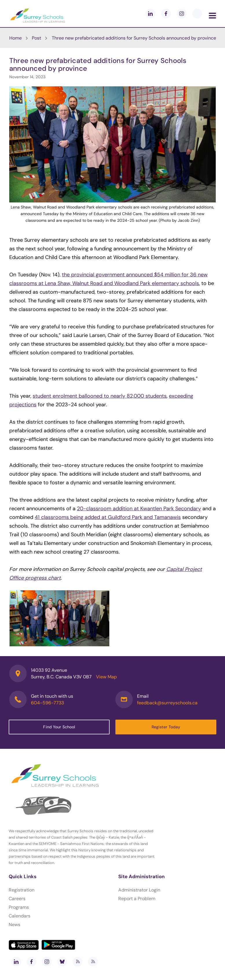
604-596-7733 (47, 703)
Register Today (166, 726)
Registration (21, 890)
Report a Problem (136, 899)
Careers (17, 899)
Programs (19, 907)
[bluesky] (62, 962)
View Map (106, 677)
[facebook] (166, 13)
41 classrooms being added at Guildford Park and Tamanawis (108, 517)
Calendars (19, 916)
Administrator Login (139, 890)
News (14, 925)
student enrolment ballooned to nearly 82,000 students (100, 395)
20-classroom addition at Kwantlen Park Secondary (139, 508)
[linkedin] (150, 13)
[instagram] (182, 13)
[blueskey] (197, 13)
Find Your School (59, 726)
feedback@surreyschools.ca (167, 703)
